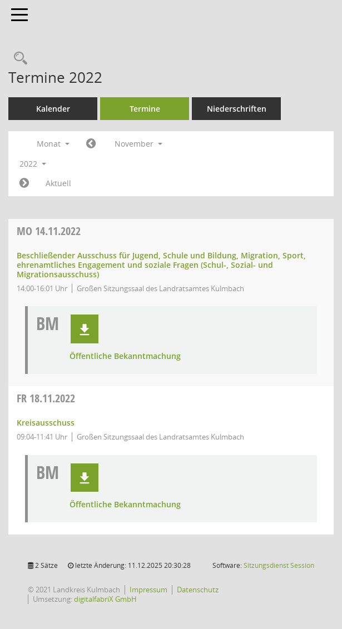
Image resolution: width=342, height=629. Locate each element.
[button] (84, 328)
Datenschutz (198, 590)
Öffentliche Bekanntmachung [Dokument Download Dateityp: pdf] (125, 356)
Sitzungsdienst (279, 565)
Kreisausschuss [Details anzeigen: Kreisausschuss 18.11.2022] (46, 422)
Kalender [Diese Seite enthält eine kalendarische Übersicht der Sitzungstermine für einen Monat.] (53, 108)
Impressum (148, 590)
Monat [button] (53, 143)
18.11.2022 (46, 398)
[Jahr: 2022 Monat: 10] (91, 144)
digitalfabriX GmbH (105, 599)
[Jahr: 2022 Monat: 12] (24, 183)
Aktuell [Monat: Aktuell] (58, 183)
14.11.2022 (49, 230)
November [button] (138, 143)
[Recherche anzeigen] (17, 58)
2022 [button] (32, 163)
